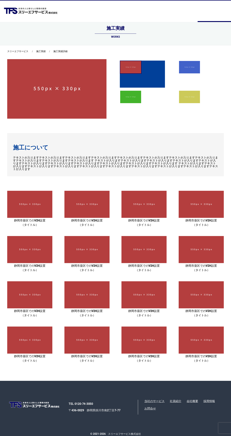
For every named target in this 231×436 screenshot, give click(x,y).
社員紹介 (175, 401)
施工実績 (41, 51)
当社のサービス (154, 401)
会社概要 (192, 401)
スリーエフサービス (17, 51)
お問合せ (150, 408)
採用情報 (209, 401)
